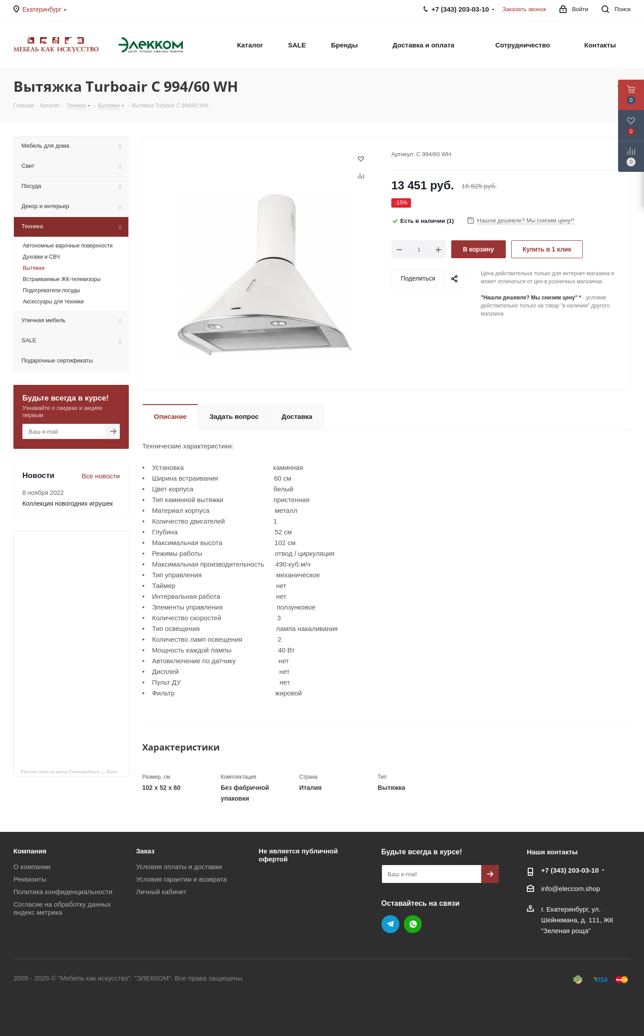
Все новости (100, 476)
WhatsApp (413, 924)
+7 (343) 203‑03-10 (570, 870)
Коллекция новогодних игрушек (67, 503)
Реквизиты (30, 879)
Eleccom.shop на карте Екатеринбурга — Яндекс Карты (75, 771)
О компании (32, 866)
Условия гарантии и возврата (181, 879)
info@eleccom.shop (570, 888)
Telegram (390, 924)
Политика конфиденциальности (62, 891)
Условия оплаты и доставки (179, 866)
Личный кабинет (161, 891)
